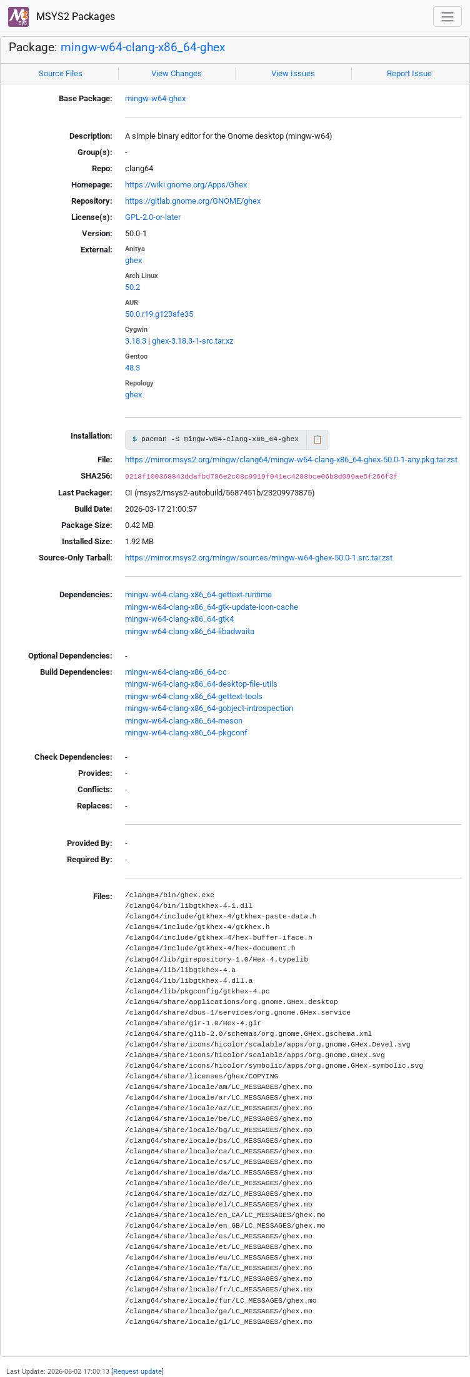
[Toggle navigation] (447, 16)
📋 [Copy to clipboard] (317, 439)
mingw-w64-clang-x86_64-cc (176, 672)
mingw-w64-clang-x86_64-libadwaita (189, 631)
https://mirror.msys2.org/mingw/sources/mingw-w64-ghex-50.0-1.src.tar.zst (258, 557)
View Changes (176, 73)
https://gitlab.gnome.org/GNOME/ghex (193, 201)
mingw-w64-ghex (155, 98)
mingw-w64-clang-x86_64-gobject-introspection (209, 708)
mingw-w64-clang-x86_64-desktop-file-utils (201, 683)
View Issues (293, 73)
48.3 (132, 367)
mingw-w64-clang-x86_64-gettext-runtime (198, 594)
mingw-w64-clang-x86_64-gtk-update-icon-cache (211, 607)
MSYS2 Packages (61, 17)
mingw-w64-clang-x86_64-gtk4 (179, 619)
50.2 (132, 287)
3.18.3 (135, 340)
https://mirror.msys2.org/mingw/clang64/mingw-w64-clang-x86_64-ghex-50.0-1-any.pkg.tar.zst (291, 459)
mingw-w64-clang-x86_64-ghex (143, 47)
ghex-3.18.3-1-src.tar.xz (192, 340)
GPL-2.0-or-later (153, 217)
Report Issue (409, 73)
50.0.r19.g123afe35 (159, 314)
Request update (137, 1371)
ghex (133, 260)
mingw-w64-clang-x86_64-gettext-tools (193, 696)
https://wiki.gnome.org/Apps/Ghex (186, 184)
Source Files (60, 73)
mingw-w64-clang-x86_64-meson (183, 720)
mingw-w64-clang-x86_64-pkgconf (186, 732)
